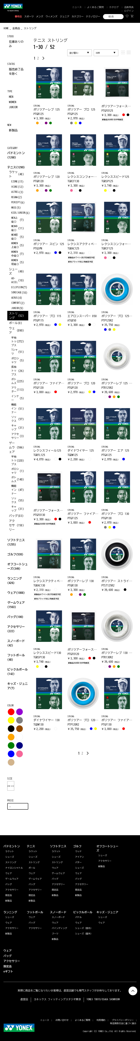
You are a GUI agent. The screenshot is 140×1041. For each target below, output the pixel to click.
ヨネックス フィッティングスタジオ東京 (57, 999)
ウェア (16, 592)
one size (10, 786)
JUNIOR (13, 107)
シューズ (9, 917)
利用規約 (101, 1020)
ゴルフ (15, 554)
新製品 (13, 130)
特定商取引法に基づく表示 (123, 1023)
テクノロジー (93, 16)
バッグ (15, 616)
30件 (98, 53)
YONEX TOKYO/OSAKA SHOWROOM (103, 999)
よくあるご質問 (95, 7)
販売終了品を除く (16, 71)
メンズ (39, 16)
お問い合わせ (62, 1020)
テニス (11, 167)
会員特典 (129, 7)
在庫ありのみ (16, 44)
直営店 (24, 999)
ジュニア (64, 16)
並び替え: (74, 53)
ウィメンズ (51, 16)
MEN (11, 96)
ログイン (129, 11)
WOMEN (12, 102)
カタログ (114, 7)
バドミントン (16, 153)
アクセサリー (11, 928)
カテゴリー (77, 16)
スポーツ (29, 16)
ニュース (77, 7)
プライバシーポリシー (123, 1020)
